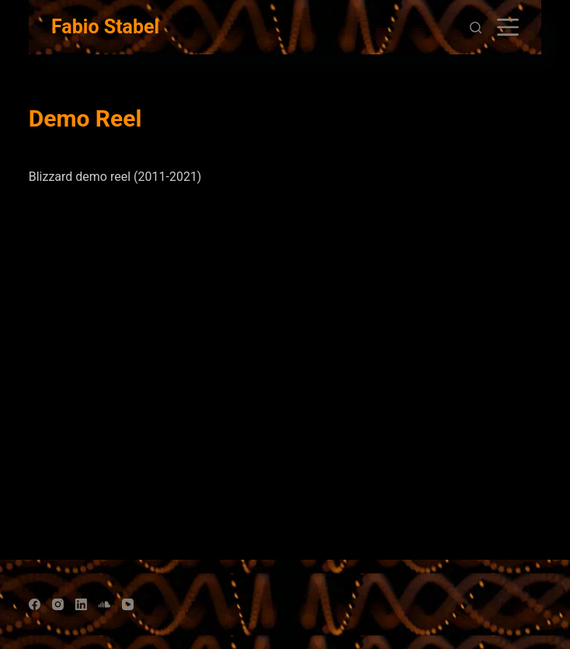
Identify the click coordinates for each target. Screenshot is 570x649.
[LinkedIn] (81, 604)
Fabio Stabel (105, 27)
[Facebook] (34, 604)
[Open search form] (475, 27)
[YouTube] (128, 604)
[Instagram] (58, 604)
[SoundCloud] (104, 604)
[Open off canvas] (508, 27)
